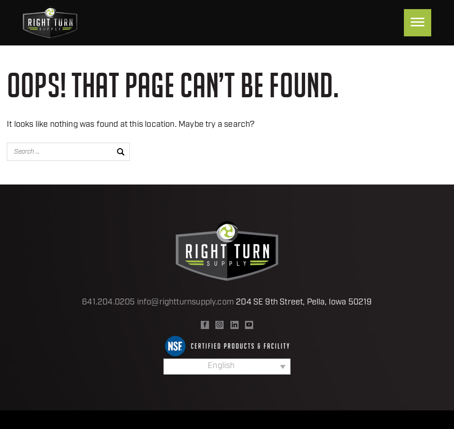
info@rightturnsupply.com (185, 302)
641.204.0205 (108, 302)
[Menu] (417, 22)
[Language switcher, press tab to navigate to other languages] (227, 366)
